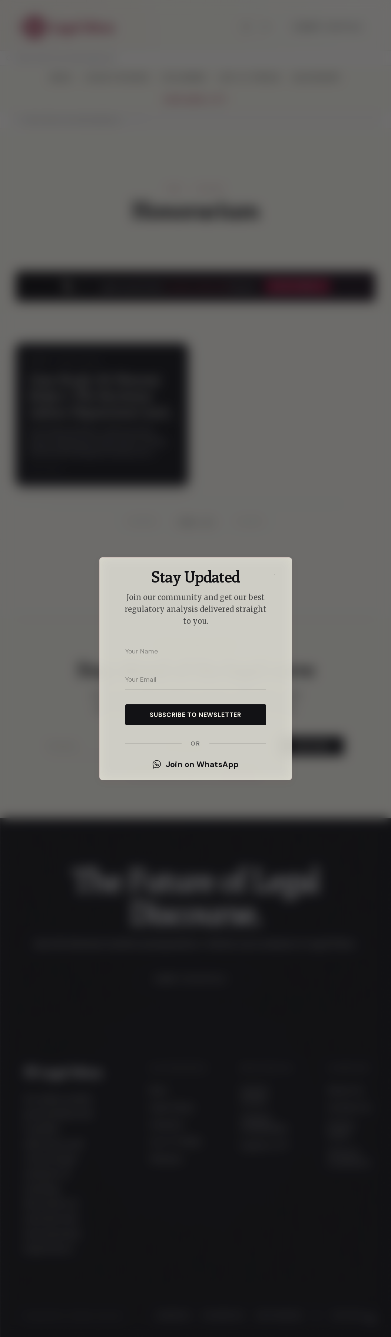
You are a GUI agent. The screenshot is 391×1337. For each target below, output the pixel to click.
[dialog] (195, 668)
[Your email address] (195, 679)
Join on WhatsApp (195, 764)
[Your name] (195, 651)
